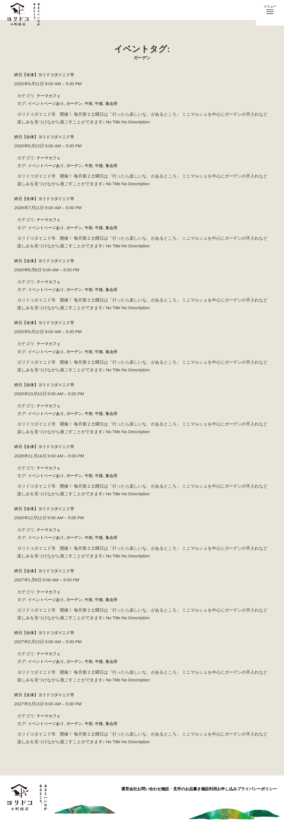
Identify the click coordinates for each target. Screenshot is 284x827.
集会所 (116, 103)
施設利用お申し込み (210, 786)
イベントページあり (47, 103)
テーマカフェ (49, 95)
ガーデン (77, 103)
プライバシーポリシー (257, 786)
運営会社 (94, 786)
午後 (103, 103)
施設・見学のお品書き (163, 786)
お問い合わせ (123, 786)
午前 (92, 103)
